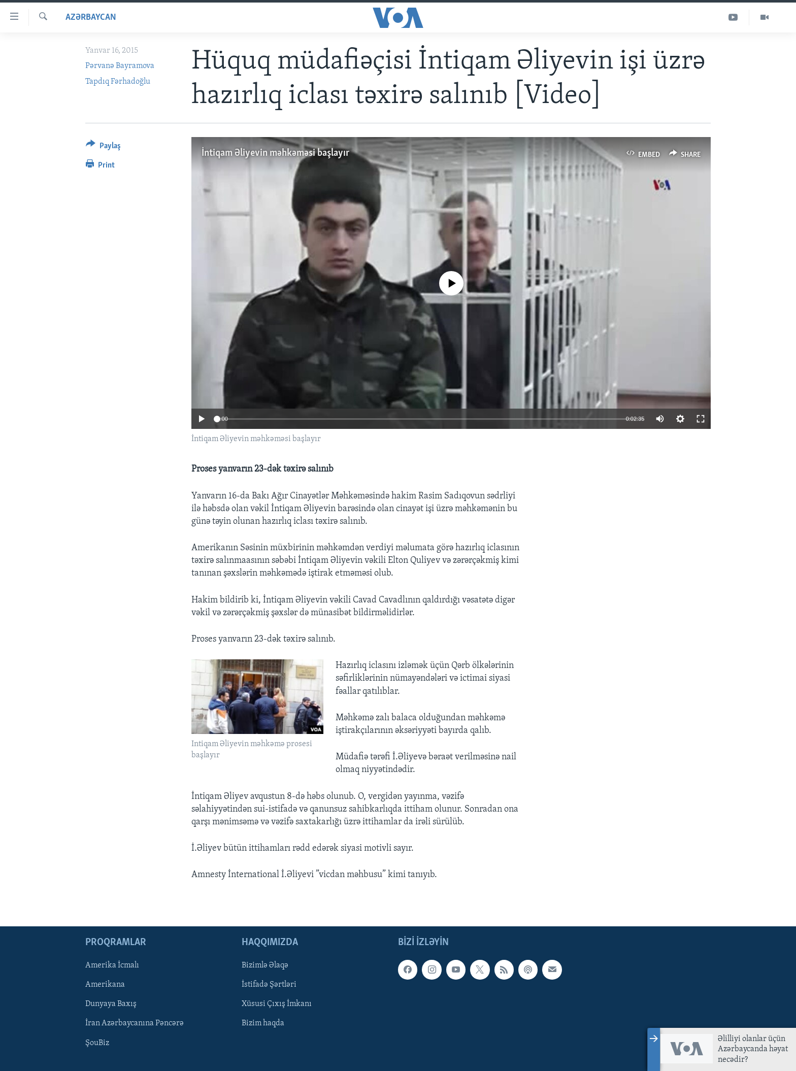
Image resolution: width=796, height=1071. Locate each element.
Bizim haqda (263, 1024)
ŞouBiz (97, 1043)
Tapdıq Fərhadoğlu (117, 82)
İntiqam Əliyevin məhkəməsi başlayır (275, 153)
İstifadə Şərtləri (269, 985)
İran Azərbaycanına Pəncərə (134, 1024)
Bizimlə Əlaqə (265, 966)
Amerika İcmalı (112, 966)
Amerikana (105, 985)
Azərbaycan (90, 17)
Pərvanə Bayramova (119, 66)
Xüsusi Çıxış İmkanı (277, 1004)
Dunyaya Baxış (111, 1004)
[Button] (103, 147)
